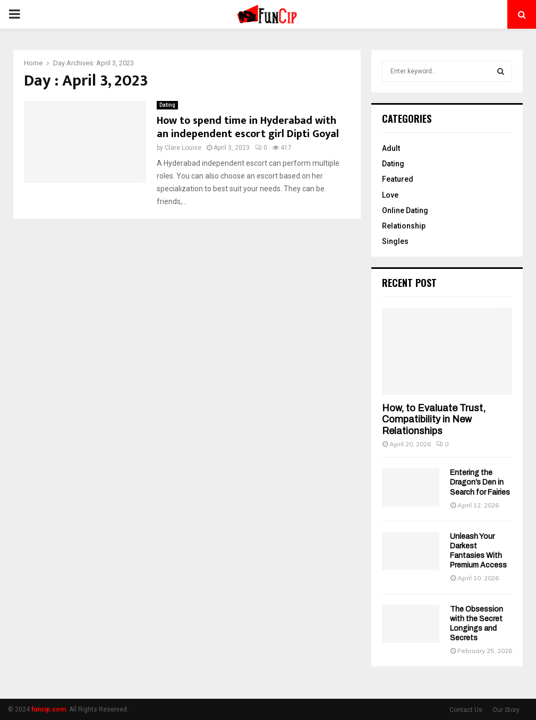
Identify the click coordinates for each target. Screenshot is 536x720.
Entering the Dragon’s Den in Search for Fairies (480, 482)
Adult (391, 148)
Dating (167, 105)
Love (390, 195)
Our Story (506, 710)
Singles (395, 241)
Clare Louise (183, 147)
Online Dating (405, 210)
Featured (397, 179)
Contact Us (465, 710)
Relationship (404, 226)
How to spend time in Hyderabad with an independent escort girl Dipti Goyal (248, 127)
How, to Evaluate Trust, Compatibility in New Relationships (434, 419)
